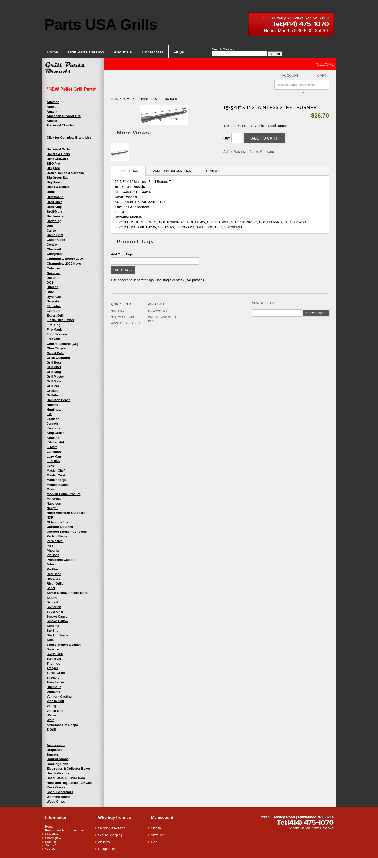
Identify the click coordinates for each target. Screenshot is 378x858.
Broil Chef (54, 202)
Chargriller (55, 254)
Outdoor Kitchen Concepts (67, 531)
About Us (123, 52)
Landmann (55, 451)
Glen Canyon (56, 348)
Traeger (52, 668)
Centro (52, 244)
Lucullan (53, 461)
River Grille (55, 583)
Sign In (156, 828)
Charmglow (53, 838)
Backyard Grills (58, 149)
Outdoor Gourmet (60, 527)
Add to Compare (262, 151)
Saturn (52, 597)
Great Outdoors (58, 357)
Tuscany (53, 677)
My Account (157, 311)
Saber (51, 588)
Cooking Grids (57, 764)
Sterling (52, 630)
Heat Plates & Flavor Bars (66, 778)
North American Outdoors (66, 513)
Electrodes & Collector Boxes (69, 768)
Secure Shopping (110, 835)
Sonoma (53, 626)
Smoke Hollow (57, 621)
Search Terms (122, 317)
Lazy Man (54, 456)
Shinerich (54, 607)
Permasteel (55, 541)
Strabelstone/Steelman (64, 644)
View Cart (157, 835)
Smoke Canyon (58, 616)
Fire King (53, 325)
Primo (51, 564)
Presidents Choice (60, 560)
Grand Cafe (55, 353)
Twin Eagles (56, 682)
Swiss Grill (55, 654)
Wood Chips (56, 801)
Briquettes (54, 750)
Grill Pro (53, 386)
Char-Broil (52, 834)
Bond (51, 191)
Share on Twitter (294, 152)
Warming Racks (58, 796)
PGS (50, 545)
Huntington (55, 409)
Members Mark (58, 484)
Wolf (50, 720)
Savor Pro (54, 602)
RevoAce (53, 578)
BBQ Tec (53, 168)
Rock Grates (56, 787)
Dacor (51, 277)
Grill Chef (54, 367)
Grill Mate (54, 381)
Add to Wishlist (234, 151)
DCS (50, 282)
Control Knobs (57, 759)
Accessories (56, 745)
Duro (50, 292)
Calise (51, 230)
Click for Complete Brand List (69, 137)
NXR (50, 517)
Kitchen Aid (55, 442)
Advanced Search (125, 323)
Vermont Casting (59, 696)
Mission (52, 489)
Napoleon (54, 503)
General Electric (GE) (62, 344)
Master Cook (56, 475)
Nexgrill (52, 508)
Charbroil (54, 249)
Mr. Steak (54, 498)
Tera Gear (54, 658)
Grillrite (52, 395)
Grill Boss (54, 362)
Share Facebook (284, 152)
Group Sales (106, 849)
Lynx (50, 466)
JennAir (52, 423)
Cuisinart (53, 273)
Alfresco (53, 102)
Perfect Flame (57, 536)
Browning (54, 221)
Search (275, 54)
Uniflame (53, 691)
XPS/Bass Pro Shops (62, 725)
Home (52, 52)
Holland (52, 404)
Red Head (54, 574)
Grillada (52, 390)
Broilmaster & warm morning (65, 830)
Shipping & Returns (111, 828)
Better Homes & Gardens (65, 173)
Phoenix (53, 550)
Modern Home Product (63, 494)
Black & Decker (58, 187)
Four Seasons (57, 334)
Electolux (54, 306)
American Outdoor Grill (64, 116)
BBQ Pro (53, 163)
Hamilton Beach (58, 400)
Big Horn (53, 182)
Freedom (53, 339)
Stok (50, 640)
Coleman (53, 268)
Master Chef (56, 470)
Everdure (53, 311)
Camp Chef (55, 235)
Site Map (117, 311)
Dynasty (53, 301)
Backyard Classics (60, 125)
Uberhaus (54, 687)
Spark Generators (60, 792)
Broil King (54, 207)
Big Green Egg (57, 177)
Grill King (54, 372)
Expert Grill (55, 315)
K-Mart (52, 447)
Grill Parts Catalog (86, 52)
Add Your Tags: (122, 254)
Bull (50, 225)
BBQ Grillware (57, 158)
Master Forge (57, 480)
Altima (51, 106)
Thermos (53, 663)
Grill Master (55, 376)
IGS (49, 414)
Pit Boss (53, 555)
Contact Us (152, 52)
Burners (53, 754)
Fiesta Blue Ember (60, 320)
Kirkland (53, 437)
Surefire (53, 649)
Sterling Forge (57, 635)
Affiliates (104, 842)
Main (114, 98)
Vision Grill (55, 710)
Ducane (50, 842)
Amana (52, 111)
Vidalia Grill (55, 701)
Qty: (226, 138)
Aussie (52, 121)
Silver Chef (55, 611)
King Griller (55, 433)
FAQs (178, 52)
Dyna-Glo (54, 297)
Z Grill (51, 729)
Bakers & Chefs (58, 154)
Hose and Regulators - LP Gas (69, 783)
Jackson (53, 419)
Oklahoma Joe (57, 522)
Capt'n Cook (56, 240)
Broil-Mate (54, 211)
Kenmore (53, 428)
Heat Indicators (58, 773)
